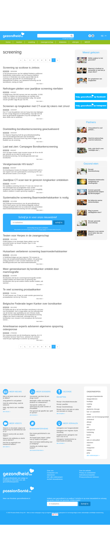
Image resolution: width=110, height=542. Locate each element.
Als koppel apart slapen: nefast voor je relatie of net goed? (40, 438)
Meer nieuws (15, 392)
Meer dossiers (43, 392)
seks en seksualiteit (93, 440)
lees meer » (39, 83)
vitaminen (90, 442)
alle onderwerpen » (93, 455)
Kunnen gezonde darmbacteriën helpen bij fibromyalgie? (96, 191)
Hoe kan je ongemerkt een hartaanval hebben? (12, 443)
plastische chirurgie (93, 409)
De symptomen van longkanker (95, 79)
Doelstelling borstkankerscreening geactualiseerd (31, 129)
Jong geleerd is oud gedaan (12, 400)
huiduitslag (90, 432)
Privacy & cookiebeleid (87, 473)
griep (88, 453)
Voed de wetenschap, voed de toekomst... (95, 139)
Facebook (89, 35)
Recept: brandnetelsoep (65, 407)
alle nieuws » (6, 411)
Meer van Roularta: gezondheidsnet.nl (16, 498)
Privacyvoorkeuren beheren (89, 477)
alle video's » (6, 446)
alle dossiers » (34, 415)
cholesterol (90, 419)
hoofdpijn (90, 401)
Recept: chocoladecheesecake (67, 402)
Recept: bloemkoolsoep (93, 170)
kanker (19, 42)
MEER (87, 42)
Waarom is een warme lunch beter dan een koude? (96, 233)
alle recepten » (61, 413)
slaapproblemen (92, 399)
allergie (75, 42)
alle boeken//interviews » (37, 450)
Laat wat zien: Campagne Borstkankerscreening (30, 146)
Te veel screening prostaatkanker (22, 289)
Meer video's (15, 423)
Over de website (85, 470)
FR (105, 36)
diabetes (62, 42)
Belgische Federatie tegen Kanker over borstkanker (32, 303)
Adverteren (51, 475)
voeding (31, 42)
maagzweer (90, 448)
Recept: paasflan (62, 404)
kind (88, 437)
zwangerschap (47, 42)
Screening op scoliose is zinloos (21, 67)
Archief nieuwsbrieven (55, 479)
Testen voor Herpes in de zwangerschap (26, 235)
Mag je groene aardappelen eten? (95, 211)
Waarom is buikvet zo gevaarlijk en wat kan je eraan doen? (96, 70)
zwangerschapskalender (95, 396)
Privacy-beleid (42, 229)
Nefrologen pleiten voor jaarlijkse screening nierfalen (33, 88)
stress (89, 424)
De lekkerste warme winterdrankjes (95, 201)
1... (25, 60)
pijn (88, 427)
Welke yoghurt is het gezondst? (95, 59)
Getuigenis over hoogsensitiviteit (67, 428)
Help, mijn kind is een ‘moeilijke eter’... (96, 149)
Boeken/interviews (39, 429)
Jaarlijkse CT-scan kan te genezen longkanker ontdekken (35, 180)
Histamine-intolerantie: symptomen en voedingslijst (96, 181)
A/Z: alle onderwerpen (55, 477)
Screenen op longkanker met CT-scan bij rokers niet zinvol (36, 106)
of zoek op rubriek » (68, 38)
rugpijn (89, 406)
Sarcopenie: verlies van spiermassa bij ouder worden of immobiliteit (40, 406)
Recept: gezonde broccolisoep (94, 222)
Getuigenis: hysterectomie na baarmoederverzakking (66, 440)
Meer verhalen (70, 423)
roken (88, 445)
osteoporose (91, 430)
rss (92, 35)
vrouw (89, 414)
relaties (89, 450)
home (8, 42)
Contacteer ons (52, 473)
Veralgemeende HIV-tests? (18, 164)
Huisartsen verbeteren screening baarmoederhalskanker (35, 251)
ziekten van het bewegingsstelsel (98, 417)
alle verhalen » (61, 443)
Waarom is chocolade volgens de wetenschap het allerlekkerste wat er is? (14, 429)
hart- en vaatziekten (93, 412)
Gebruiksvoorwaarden (87, 475)
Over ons (50, 470)
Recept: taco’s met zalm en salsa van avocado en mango (68, 410)
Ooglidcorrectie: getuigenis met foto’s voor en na (67, 435)
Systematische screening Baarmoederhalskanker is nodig (36, 197)
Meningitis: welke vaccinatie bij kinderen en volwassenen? (40, 401)
